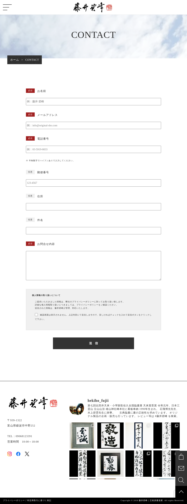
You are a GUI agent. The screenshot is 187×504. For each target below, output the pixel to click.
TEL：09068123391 (19, 436)
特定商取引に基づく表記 (39, 500)
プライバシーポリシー (14, 500)
